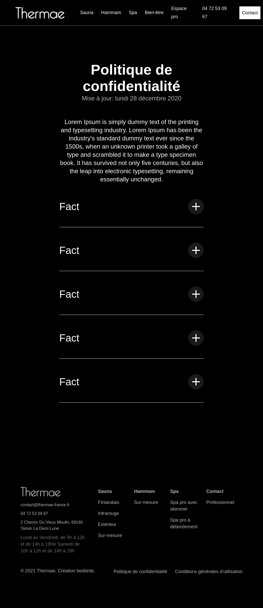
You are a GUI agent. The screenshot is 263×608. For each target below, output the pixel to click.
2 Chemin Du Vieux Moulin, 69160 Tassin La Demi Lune (52, 528)
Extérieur (107, 527)
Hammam (111, 12)
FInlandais (108, 505)
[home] (40, 13)
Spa (133, 12)
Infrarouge (108, 516)
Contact (250, 12)
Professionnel (220, 505)
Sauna (86, 12)
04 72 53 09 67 (34, 517)
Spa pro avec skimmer (184, 509)
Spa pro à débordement (184, 527)
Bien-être (154, 12)
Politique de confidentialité (140, 575)
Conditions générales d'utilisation (208, 575)
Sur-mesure (110, 538)
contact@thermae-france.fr (45, 508)
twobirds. (86, 574)
